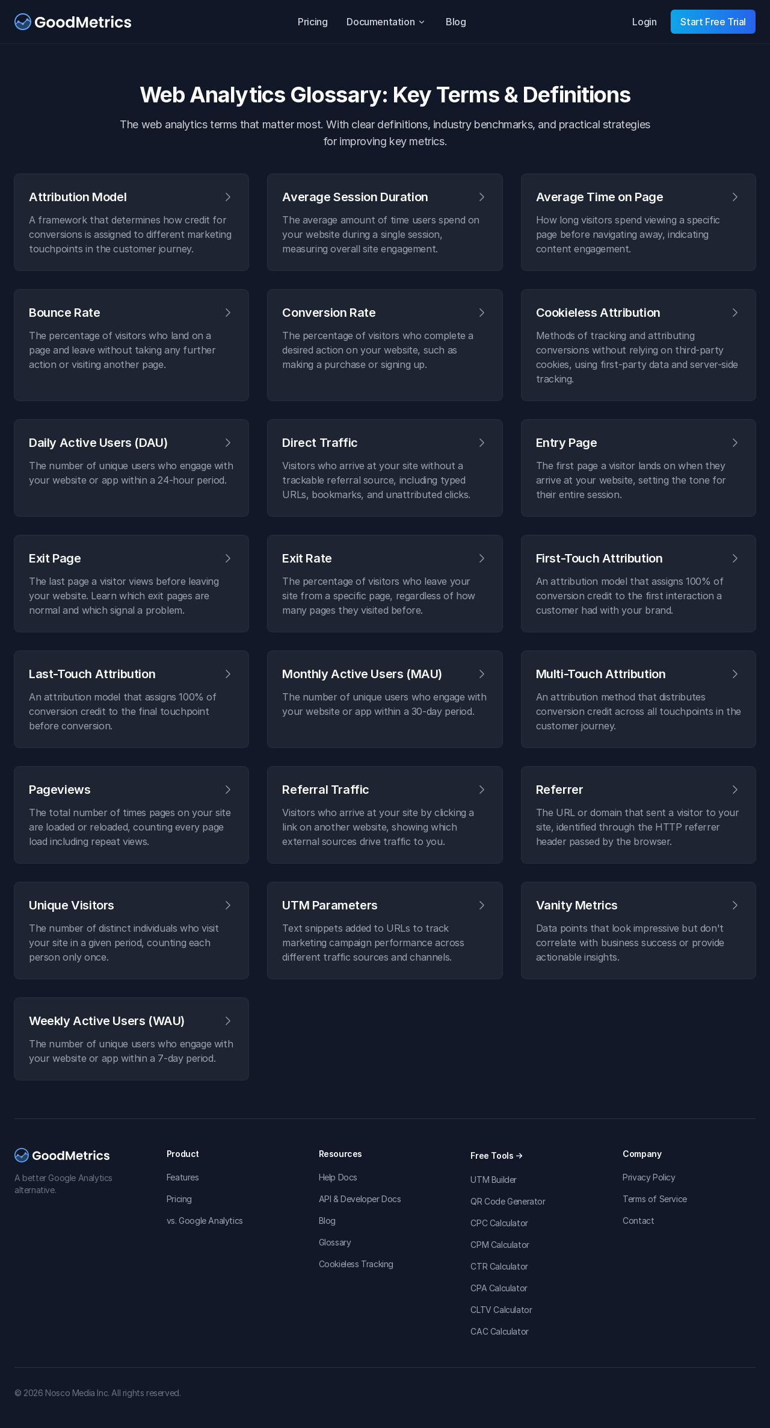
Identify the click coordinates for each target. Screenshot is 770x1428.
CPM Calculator (499, 1244)
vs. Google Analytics (205, 1220)
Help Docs (338, 1177)
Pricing (312, 22)
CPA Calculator (498, 1288)
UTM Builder (493, 1179)
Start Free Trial (713, 22)
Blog (456, 22)
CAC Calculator (499, 1331)
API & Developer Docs (360, 1199)
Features (183, 1177)
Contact (638, 1220)
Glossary (335, 1242)
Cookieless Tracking (356, 1264)
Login (644, 22)
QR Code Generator (507, 1201)
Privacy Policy (649, 1177)
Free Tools (496, 1155)
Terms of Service (655, 1199)
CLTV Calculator (501, 1310)
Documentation (386, 22)
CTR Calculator (499, 1266)
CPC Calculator (499, 1223)
